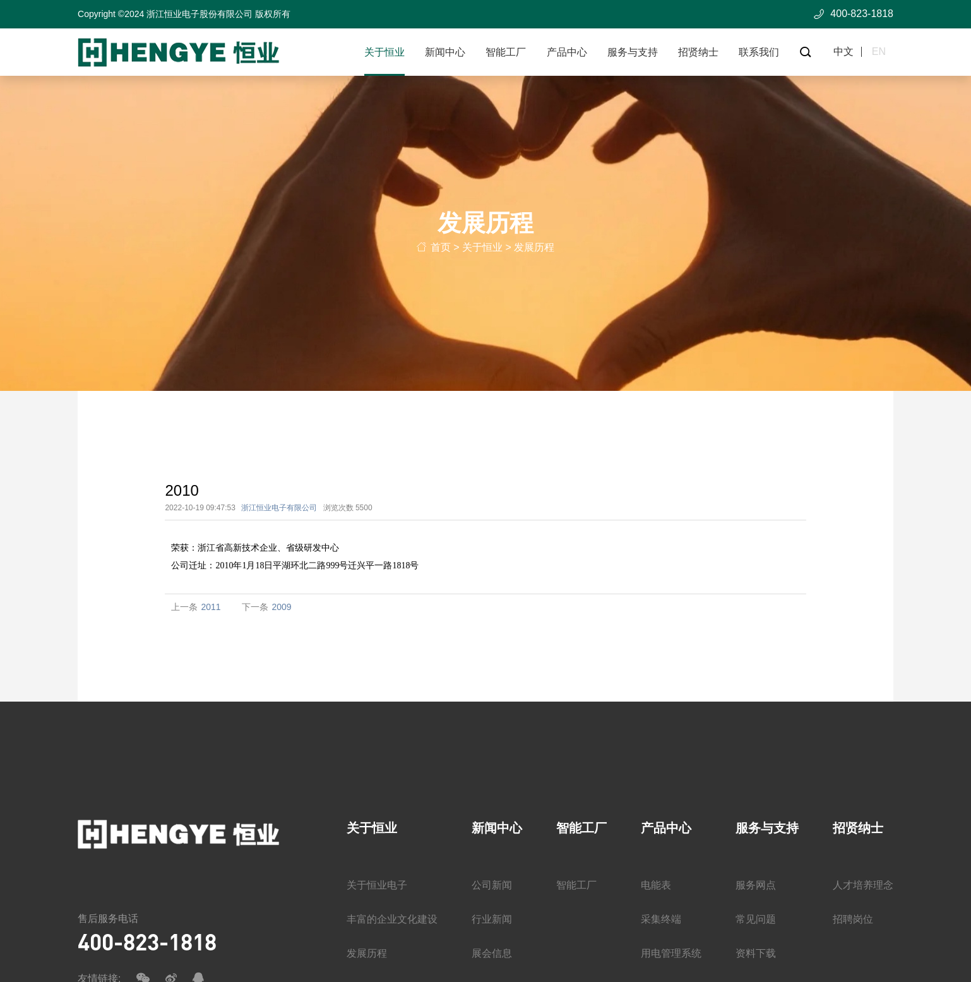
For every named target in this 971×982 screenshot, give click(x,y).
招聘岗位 (853, 919)
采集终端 (661, 919)
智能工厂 (506, 52)
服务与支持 (632, 52)
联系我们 (759, 52)
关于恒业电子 (377, 885)
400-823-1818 (147, 941)
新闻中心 (445, 52)
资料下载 (756, 954)
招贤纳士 (698, 52)
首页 (441, 249)
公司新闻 (492, 885)
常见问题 (756, 919)
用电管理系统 (671, 954)
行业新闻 (492, 919)
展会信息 (492, 954)
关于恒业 (384, 52)
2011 (210, 607)
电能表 (656, 885)
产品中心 (567, 52)
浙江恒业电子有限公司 (279, 507)
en (879, 52)
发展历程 (534, 249)
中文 (843, 52)
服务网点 (756, 885)
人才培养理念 (863, 885)
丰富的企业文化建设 (392, 919)
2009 (281, 607)
